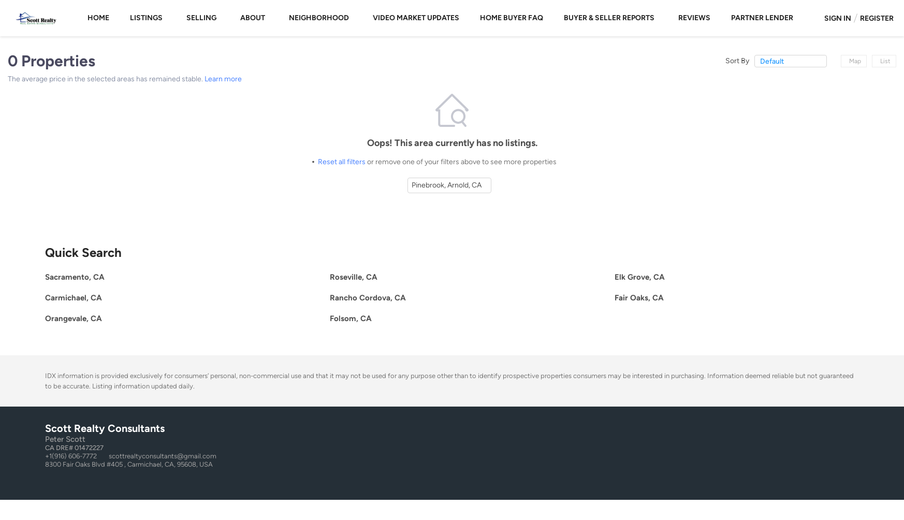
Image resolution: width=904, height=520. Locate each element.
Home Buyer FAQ (511, 17)
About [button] (252, 17)
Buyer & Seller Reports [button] (609, 17)
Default (772, 61)
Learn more (223, 79)
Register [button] (877, 18)
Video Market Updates (416, 17)
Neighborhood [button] (319, 17)
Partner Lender (762, 17)
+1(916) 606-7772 (71, 456)
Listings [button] (146, 17)
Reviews (694, 17)
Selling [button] (201, 17)
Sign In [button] (837, 18)
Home (98, 17)
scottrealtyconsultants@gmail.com (162, 456)
